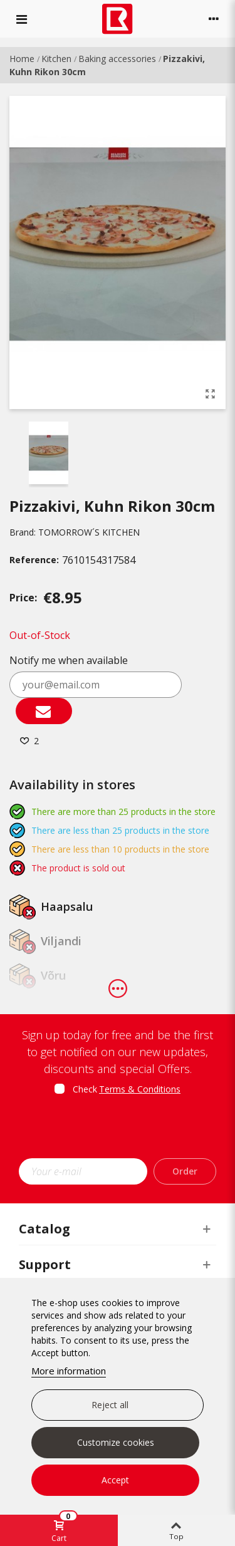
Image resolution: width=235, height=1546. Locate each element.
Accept (115, 1480)
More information (68, 1370)
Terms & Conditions (139, 1089)
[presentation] (123, 1130)
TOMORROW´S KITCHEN (89, 532)
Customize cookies (115, 1442)
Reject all (109, 1405)
